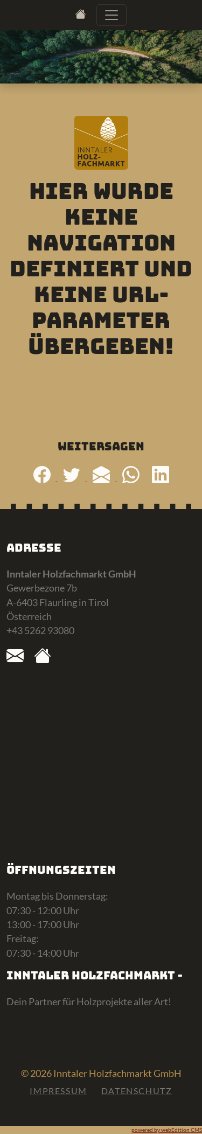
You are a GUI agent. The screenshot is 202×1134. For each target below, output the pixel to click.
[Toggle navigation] (111, 15)
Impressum (58, 1091)
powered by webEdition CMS (166, 1129)
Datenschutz (136, 1091)
